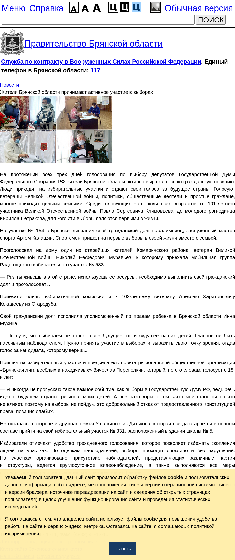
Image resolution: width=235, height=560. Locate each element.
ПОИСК (211, 20)
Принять (122, 549)
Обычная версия (199, 8)
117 (95, 70)
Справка (46, 8)
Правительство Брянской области (93, 44)
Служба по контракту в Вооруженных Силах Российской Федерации (101, 61)
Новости (9, 85)
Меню (13, 8)
